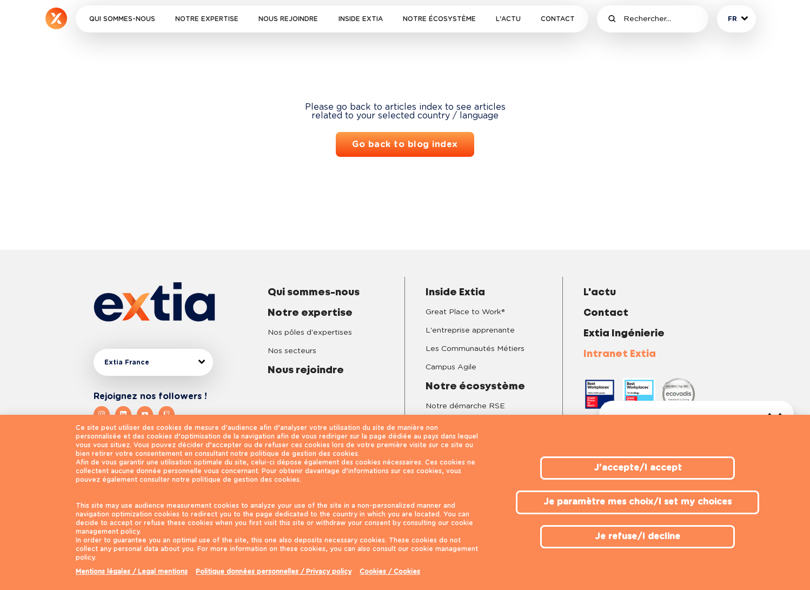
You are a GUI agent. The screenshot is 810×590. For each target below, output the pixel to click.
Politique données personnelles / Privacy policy (273, 571)
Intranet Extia (619, 354)
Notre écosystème (439, 19)
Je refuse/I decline (637, 536)
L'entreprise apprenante (470, 330)
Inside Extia (360, 19)
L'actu (508, 19)
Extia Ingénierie (624, 333)
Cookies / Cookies (390, 571)
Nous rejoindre (288, 19)
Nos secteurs (292, 351)
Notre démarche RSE (465, 406)
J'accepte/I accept (638, 467)
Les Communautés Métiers (475, 349)
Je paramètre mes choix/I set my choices (637, 502)
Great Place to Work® (465, 312)
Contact (558, 19)
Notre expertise (206, 19)
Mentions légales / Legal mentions (132, 571)
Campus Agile (451, 367)
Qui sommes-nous (122, 19)
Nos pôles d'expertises (310, 332)
